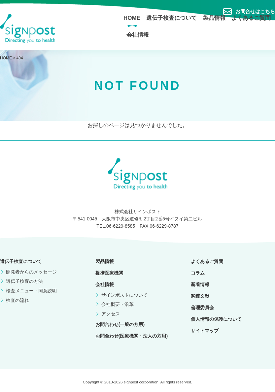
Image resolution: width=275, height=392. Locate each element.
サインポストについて (124, 295)
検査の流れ (17, 300)
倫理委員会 (202, 307)
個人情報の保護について (216, 319)
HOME (131, 18)
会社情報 (137, 35)
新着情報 (200, 284)
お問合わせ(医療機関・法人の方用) (131, 336)
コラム (198, 273)
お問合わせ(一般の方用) (120, 324)
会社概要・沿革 (117, 304)
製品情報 (214, 18)
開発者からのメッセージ (31, 272)
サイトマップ (205, 330)
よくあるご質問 (251, 18)
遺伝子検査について (171, 18)
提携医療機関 (109, 273)
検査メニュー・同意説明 (31, 290)
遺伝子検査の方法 (24, 281)
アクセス (110, 313)
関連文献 (200, 296)
